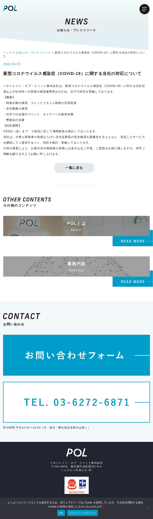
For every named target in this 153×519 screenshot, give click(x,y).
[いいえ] (148, 508)
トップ (7, 52)
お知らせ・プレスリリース (33, 52)
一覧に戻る (76, 164)
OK (61, 513)
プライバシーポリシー (82, 513)
